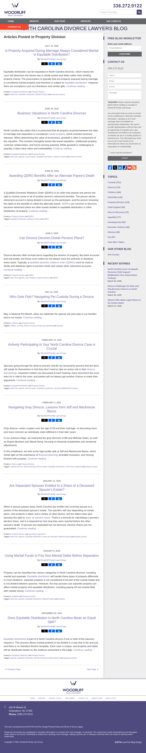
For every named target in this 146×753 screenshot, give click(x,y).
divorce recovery (30, 326)
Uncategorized (116, 222)
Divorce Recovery (118, 212)
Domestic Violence (118, 227)
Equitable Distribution (20, 92)
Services (86, 21)
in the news (69, 467)
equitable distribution (76, 82)
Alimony (114, 232)
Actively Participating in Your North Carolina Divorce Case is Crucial (51, 346)
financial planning (48, 455)
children (13, 326)
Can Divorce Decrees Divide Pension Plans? (51, 238)
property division (76, 157)
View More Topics (116, 242)
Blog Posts (111, 698)
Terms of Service (71, 727)
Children (15, 323)
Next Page (91, 669)
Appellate (15, 596)
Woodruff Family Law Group (31, 742)
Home (11, 21)
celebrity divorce (16, 467)
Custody (114, 182)
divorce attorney (30, 467)
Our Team (59, 21)
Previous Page (13, 669)
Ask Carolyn (113, 21)
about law (14, 94)
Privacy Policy (55, 698)
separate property (58, 94)
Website (34, 21)
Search (139, 12)
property (60, 326)
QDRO (31, 216)
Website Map (97, 698)
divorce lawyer (30, 388)
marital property (56, 134)
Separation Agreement (37, 534)
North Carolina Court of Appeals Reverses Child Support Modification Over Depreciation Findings (123, 273)
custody (20, 326)
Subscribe (124, 54)
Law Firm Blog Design (128, 742)
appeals (21, 157)
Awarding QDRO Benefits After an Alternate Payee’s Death (51, 176)
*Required (112, 102)
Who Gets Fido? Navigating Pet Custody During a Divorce (52, 297)
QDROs (66, 203)
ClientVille (115, 197)
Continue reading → (77, 86)
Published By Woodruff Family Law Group (127, 6)
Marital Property (42, 94)
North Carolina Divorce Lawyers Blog (15, 9)
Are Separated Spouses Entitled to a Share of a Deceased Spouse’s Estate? (51, 487)
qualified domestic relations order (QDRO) (52, 262)
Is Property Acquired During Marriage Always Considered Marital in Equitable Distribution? (52, 52)
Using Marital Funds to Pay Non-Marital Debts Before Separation (52, 555)
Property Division (38, 92)
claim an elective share (38, 517)
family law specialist (49, 537)
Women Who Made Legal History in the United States (124, 301)
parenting (49, 326)
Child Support (116, 207)
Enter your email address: (120, 44)
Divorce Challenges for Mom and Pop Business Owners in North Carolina (123, 289)
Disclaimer (70, 698)
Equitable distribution (38, 576)
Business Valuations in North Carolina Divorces (52, 113)
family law (41, 326)
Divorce (15, 464)
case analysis (30, 157)
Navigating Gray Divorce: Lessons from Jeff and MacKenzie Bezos (51, 409)
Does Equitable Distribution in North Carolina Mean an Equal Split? (52, 620)
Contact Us (14, 27)
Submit (124, 158)
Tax (111, 237)
